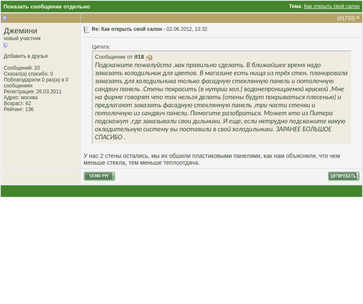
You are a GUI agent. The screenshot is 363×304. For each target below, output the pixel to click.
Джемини (20, 30)
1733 (347, 18)
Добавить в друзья (26, 56)
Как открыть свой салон (332, 6)
